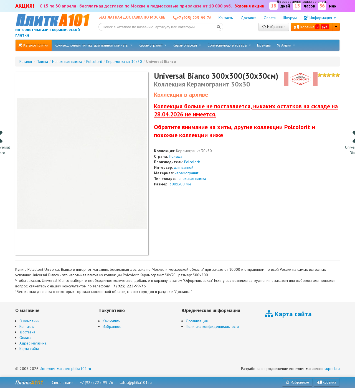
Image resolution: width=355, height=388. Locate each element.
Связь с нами (62, 382)
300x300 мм (180, 184)
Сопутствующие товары (229, 45)
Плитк (29, 382)
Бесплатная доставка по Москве (131, 17)
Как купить (111, 320)
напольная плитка (191, 178)
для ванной (183, 167)
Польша (175, 156)
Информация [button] (320, 17)
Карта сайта (29, 348)
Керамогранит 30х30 (194, 150)
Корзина (311, 26)
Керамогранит (152, 45)
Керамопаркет (187, 45)
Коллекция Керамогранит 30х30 (202, 84)
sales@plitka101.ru (136, 382)
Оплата (270, 17)
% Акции (286, 45)
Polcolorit (192, 161)
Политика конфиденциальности (212, 326)
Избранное (273, 26)
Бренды (264, 45)
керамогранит (186, 172)
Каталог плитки (33, 45)
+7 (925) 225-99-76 (96, 382)
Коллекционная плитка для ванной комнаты (93, 45)
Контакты (226, 17)
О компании (29, 320)
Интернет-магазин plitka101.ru (65, 368)
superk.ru (332, 368)
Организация (197, 320)
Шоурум (290, 17)
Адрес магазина (33, 343)
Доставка (249, 17)
